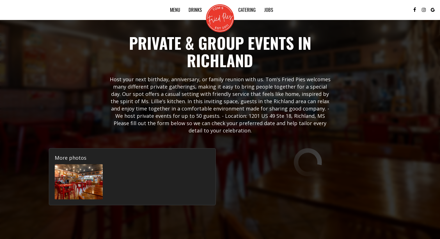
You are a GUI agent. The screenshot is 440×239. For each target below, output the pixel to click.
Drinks (195, 10)
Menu (175, 10)
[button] (79, 181)
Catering (247, 10)
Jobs (268, 10)
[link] (220, 18)
